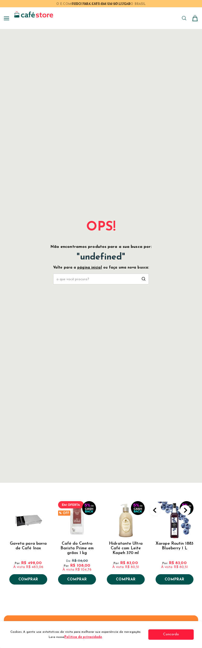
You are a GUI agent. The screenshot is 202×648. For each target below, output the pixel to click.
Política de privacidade (84, 637)
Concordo (174, 634)
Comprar (28, 579)
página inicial (89, 268)
